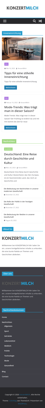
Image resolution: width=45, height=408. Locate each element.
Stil (6, 64)
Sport (6, 331)
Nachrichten (7, 322)
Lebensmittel (9, 341)
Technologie (9, 356)
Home (4, 317)
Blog (4, 371)
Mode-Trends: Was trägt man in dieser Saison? (20, 109)
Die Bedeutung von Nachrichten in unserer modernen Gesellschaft (21, 190)
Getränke (8, 336)
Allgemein (8, 149)
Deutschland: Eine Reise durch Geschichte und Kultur (20, 158)
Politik (7, 351)
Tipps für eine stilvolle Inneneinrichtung (19, 75)
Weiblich (7, 346)
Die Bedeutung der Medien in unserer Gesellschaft (19, 215)
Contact (5, 376)
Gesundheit (9, 365)
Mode (6, 361)
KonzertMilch (22, 68)
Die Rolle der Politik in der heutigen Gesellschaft (18, 202)
